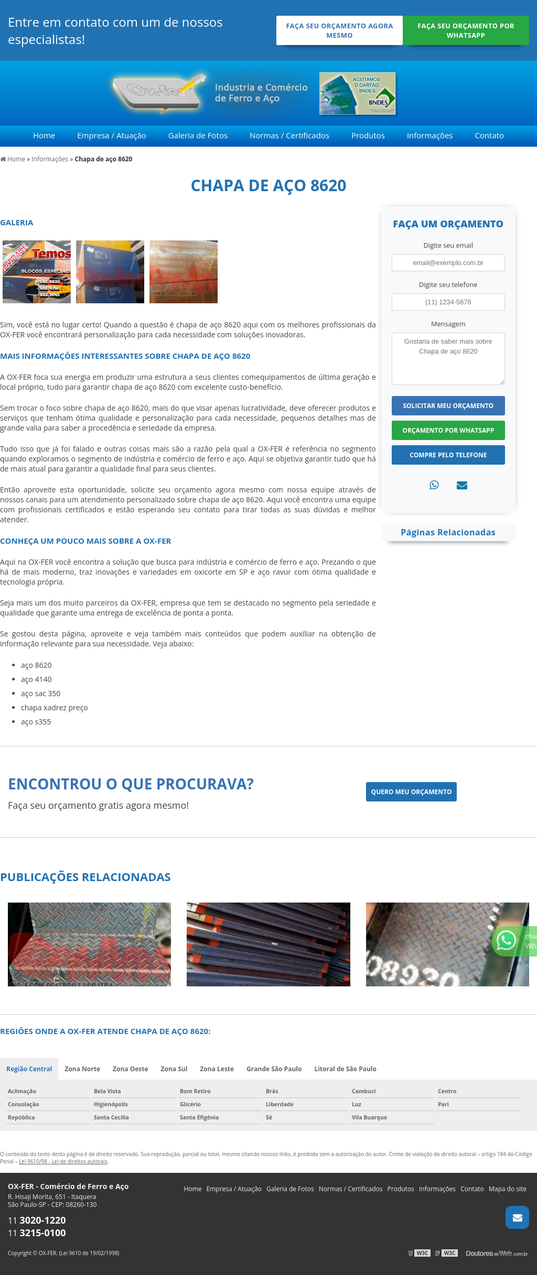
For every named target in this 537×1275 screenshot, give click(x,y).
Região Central (29, 1068)
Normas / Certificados (289, 135)
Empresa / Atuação (111, 135)
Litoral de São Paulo (345, 1068)
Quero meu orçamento (411, 791)
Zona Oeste (130, 1068)
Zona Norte (82, 1068)
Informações (430, 135)
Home (44, 135)
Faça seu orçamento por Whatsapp (465, 30)
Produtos (368, 135)
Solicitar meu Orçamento (448, 405)
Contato (489, 135)
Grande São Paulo (274, 1068)
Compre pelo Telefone (448, 454)
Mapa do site (508, 1188)
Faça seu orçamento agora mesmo (339, 30)
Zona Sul (174, 1068)
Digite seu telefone (448, 284)
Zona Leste (217, 1068)
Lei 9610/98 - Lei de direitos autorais (63, 1161)
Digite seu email (448, 245)
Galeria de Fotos (198, 135)
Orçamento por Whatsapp (448, 430)
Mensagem (448, 323)
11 (37, 1220)
